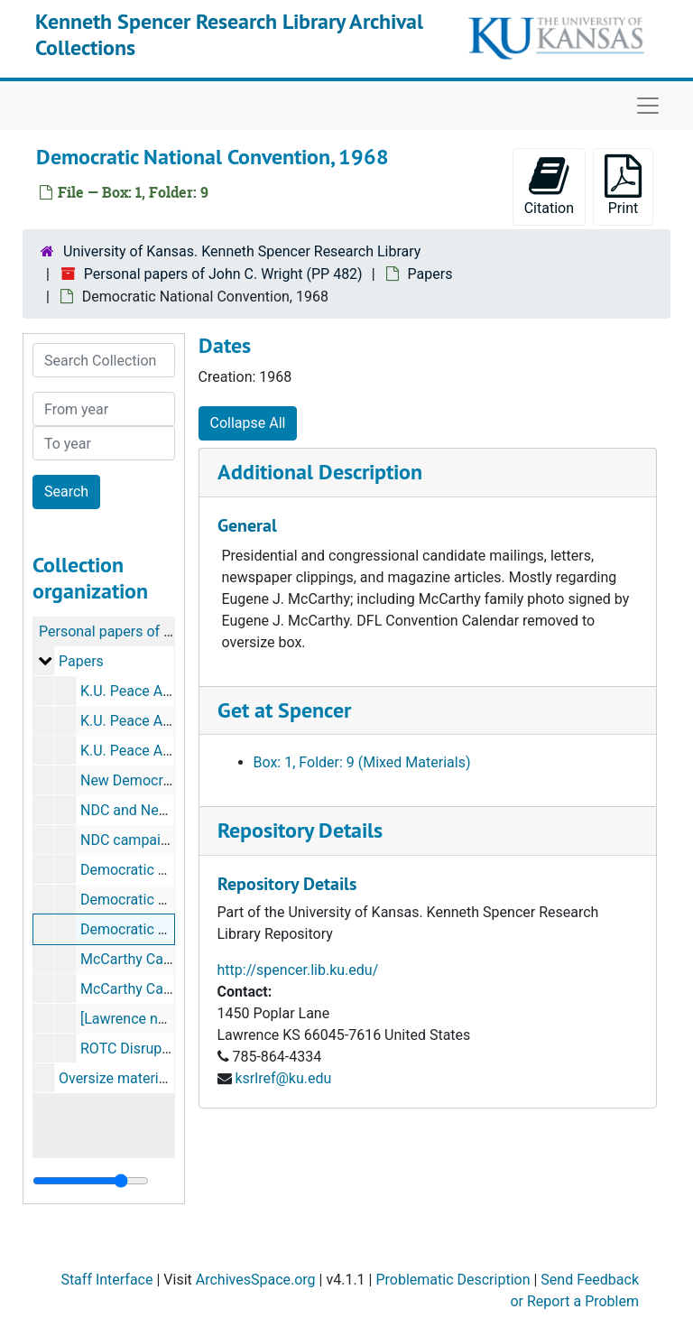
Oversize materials (118, 1078)
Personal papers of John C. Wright (148, 631)
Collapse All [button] (248, 423)
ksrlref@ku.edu (283, 1078)
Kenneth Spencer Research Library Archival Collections (229, 34)
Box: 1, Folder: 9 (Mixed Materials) (362, 762)
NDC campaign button (151, 840)
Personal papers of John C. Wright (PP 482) (223, 274)
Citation (549, 185)
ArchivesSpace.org (256, 1279)
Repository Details (300, 830)
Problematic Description (452, 1279)
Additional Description (319, 472)
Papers (430, 274)
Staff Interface (106, 1279)
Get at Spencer (284, 710)
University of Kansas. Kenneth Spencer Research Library (241, 251)
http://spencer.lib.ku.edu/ (298, 970)
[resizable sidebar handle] (90, 1181)
